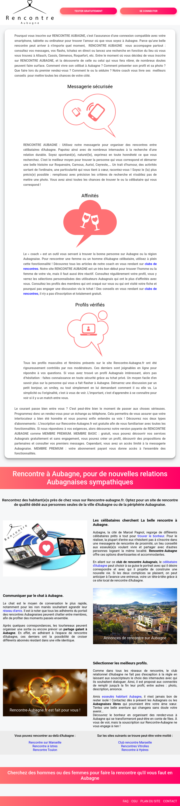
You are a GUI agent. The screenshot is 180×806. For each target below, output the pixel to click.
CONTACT (170, 801)
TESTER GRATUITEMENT (88, 11)
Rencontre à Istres (45, 746)
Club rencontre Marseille (135, 742)
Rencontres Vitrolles (135, 746)
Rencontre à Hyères (134, 750)
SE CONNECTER (148, 11)
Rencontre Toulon (45, 750)
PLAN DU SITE (150, 801)
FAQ (125, 801)
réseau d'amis (12, 611)
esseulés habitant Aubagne (122, 696)
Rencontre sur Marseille (45, 742)
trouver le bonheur (151, 536)
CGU (134, 801)
